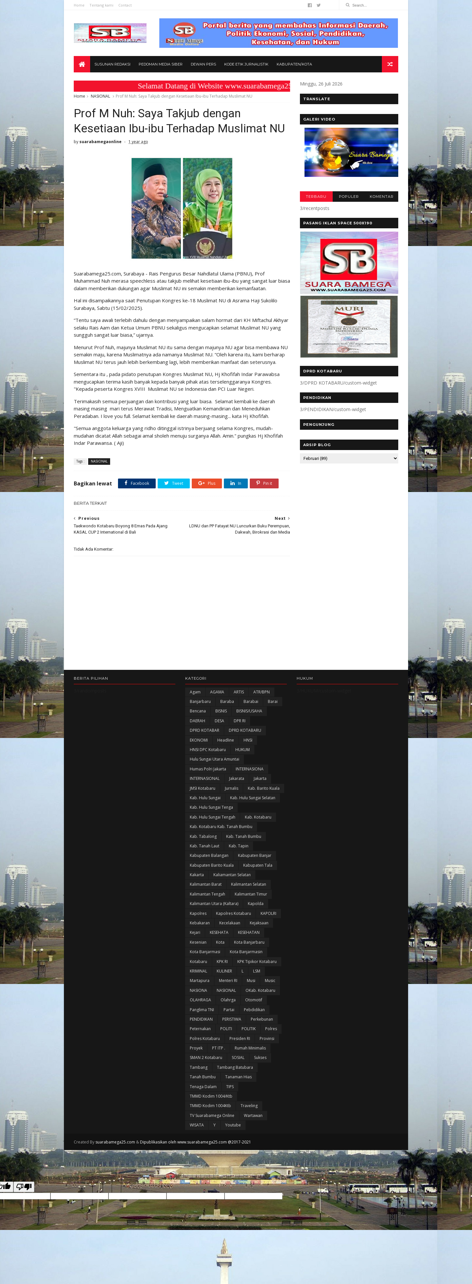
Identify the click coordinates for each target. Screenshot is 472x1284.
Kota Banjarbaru (249, 942)
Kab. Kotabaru (258, 817)
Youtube (233, 1125)
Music (270, 980)
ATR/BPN (261, 692)
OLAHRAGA (200, 1000)
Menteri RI (228, 980)
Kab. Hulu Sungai (205, 798)
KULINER (224, 971)
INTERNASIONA (250, 769)
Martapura (199, 980)
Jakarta (260, 778)
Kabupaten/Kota (294, 64)
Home (79, 5)
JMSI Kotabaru (202, 788)
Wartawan (253, 1115)
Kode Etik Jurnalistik (246, 64)
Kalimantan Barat (206, 884)
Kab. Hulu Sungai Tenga (211, 807)
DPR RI (240, 721)
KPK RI (222, 961)
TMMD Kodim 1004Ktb (210, 1105)
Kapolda (256, 903)
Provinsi (267, 1038)
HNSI (248, 740)
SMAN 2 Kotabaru (206, 1057)
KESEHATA (219, 932)
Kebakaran (200, 923)
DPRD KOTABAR (204, 730)
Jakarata (236, 778)
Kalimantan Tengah (207, 894)
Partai (229, 1009)
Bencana (198, 711)
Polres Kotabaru (205, 1038)
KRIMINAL (198, 971)
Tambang (198, 1067)
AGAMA (217, 692)
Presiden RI (239, 1038)
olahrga (228, 1000)
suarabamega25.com (115, 1142)
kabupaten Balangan (209, 855)
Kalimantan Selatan (248, 884)
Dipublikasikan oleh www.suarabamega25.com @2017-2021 (195, 1142)
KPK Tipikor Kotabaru (257, 961)
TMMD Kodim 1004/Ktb (211, 1096)
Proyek (196, 1048)
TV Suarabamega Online (212, 1115)
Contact (125, 5)
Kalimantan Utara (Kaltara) (214, 903)
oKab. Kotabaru (260, 990)
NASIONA (198, 990)
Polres (271, 1028)
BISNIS (221, 711)
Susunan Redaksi (112, 64)
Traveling (249, 1105)
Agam (195, 692)
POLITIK (249, 1028)
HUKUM (242, 749)
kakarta (197, 875)
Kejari (195, 932)
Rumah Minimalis (250, 1048)
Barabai (251, 701)
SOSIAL (238, 1057)
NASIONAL (100, 96)
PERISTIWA (231, 1019)
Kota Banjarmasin (246, 951)
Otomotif (253, 1000)
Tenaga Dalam (203, 1086)
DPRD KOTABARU (245, 730)
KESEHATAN (249, 932)
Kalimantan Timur (251, 894)
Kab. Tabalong (203, 836)
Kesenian (198, 942)
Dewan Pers (203, 64)
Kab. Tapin (238, 846)
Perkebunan (262, 1019)
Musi (251, 980)
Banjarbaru (200, 701)
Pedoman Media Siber (161, 64)
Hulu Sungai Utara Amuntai (214, 759)
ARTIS (239, 692)
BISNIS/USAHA (249, 711)
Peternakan (200, 1028)
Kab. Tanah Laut (204, 846)
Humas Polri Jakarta (208, 769)
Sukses (260, 1057)
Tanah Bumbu (203, 1077)
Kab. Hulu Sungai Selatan (252, 798)
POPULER (349, 196)
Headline (225, 740)
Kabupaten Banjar (254, 855)
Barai (273, 701)
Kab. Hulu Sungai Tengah (212, 817)
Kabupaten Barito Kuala (212, 865)
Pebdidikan (254, 1009)
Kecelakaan (229, 923)
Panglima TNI (202, 1009)
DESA (219, 721)
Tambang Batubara (235, 1067)
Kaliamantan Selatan (232, 875)
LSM (256, 971)
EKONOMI (199, 740)
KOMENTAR (382, 196)
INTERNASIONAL (205, 778)
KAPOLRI (268, 913)
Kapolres (198, 913)
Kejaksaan (259, 923)
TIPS (230, 1086)
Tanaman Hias (238, 1077)
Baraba (227, 701)
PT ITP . (218, 1048)
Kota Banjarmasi (205, 951)
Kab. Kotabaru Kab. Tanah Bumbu (221, 826)
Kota (220, 942)
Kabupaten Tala (257, 865)
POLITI (226, 1028)
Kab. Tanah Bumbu (243, 836)
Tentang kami (101, 5)
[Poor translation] (23, 1186)
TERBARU (316, 196)
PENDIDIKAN (201, 1019)
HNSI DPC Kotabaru (208, 749)
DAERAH (197, 721)
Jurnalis (231, 788)
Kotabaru (198, 961)
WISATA (197, 1125)
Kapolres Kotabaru (233, 913)
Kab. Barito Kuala (264, 788)
